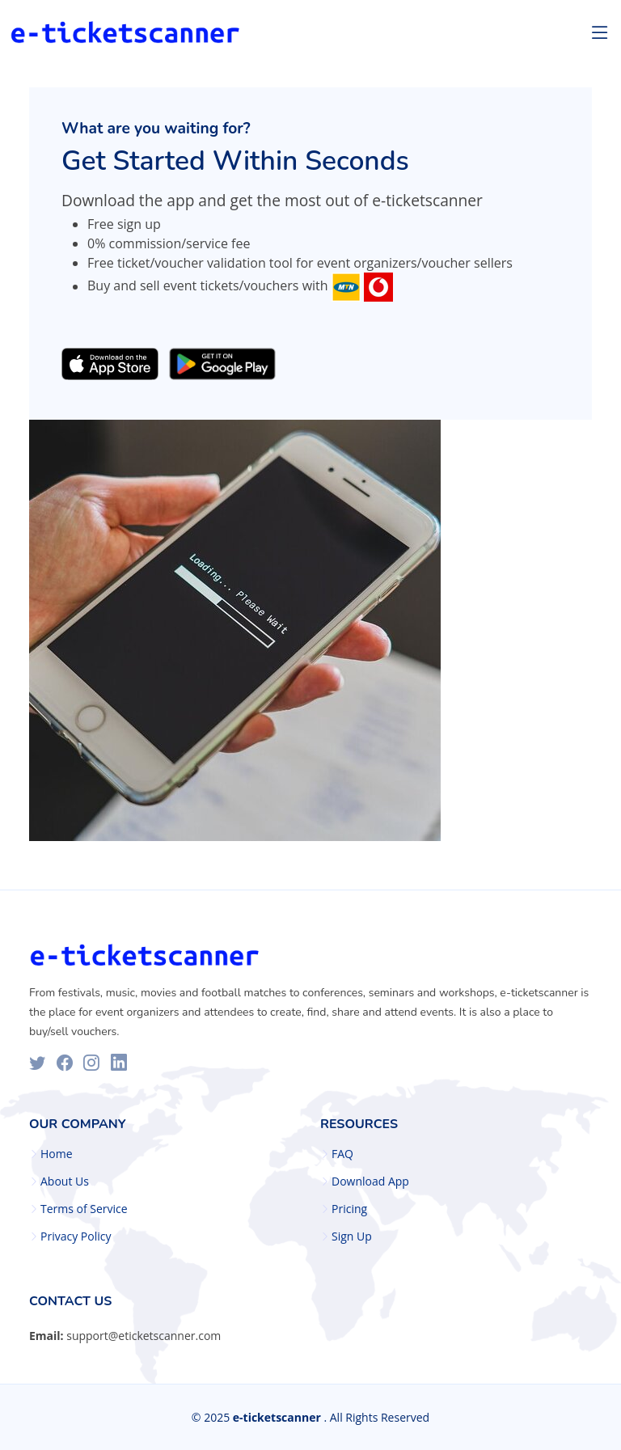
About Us (64, 1181)
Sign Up (352, 1236)
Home (56, 1154)
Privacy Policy (75, 1236)
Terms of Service (84, 1209)
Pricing (349, 1209)
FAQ (342, 1154)
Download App (370, 1181)
